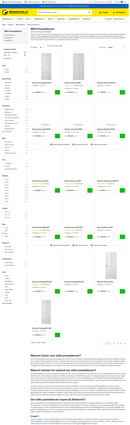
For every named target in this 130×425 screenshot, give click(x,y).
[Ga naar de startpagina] (15, 12)
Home (4, 24)
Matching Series (46, 124)
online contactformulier (39, 423)
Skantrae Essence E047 (105, 282)
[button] (15, 66)
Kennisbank (108, 19)
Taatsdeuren (8, 40)
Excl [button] (125, 2)
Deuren (50, 19)
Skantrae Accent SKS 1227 (106, 83)
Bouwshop (86, 19)
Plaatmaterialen (39, 19)
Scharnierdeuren (9, 35)
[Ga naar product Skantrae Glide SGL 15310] (122, 136)
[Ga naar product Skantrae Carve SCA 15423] (57, 136)
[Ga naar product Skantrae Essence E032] (90, 92)
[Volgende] (124, 343)
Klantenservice (118, 19)
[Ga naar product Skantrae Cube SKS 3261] (57, 237)
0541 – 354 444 (112, 421)
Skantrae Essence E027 (40, 181)
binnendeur (41, 359)
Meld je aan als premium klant (79, 6)
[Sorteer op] (116, 47)
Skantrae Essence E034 (73, 181)
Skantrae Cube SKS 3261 (40, 227)
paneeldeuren (92, 392)
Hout (27, 19)
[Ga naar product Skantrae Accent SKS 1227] (122, 92)
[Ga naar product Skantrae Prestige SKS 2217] (57, 92)
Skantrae (109, 380)
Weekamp (117, 380)
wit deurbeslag (73, 405)
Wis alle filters (7, 58)
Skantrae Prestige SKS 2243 (42, 282)
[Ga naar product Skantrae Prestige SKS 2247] (57, 335)
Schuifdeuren (8, 37)
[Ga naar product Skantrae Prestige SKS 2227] (90, 291)
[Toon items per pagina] (42, 47)
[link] (103, 343)
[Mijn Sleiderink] (104, 12)
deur (87, 407)
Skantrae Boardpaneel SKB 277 (108, 181)
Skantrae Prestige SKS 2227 (74, 282)
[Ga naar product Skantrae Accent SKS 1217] (90, 237)
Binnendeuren (20, 24)
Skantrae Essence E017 (105, 227)
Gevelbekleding (73, 19)
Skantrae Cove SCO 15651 (73, 129)
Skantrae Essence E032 (73, 83)
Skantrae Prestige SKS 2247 (42, 328)
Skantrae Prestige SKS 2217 (41, 83)
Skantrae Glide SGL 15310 (106, 129)
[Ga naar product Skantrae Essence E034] (90, 190)
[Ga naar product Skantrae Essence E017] (122, 237)
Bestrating (60, 19)
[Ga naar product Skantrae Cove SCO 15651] (90, 136)
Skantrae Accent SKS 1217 (74, 227)
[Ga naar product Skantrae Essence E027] (57, 190)
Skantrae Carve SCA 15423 (41, 129)
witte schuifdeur (115, 365)
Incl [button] (119, 2)
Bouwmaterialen (7, 19)
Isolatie (19, 19)
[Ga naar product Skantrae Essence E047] (122, 291)
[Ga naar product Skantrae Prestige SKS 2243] (57, 291)
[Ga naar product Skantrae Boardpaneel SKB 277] (122, 190)
